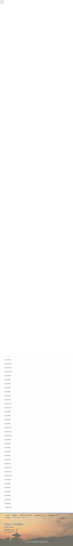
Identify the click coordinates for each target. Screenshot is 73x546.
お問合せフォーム (9, 529)
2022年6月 (8, 388)
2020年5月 (8, 452)
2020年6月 (8, 448)
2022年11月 (8, 368)
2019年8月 (8, 484)
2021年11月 (8, 408)
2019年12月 (8, 467)
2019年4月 (8, 495)
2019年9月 (8, 480)
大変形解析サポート (54, 515)
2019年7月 (8, 487)
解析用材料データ (40, 515)
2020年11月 (8, 432)
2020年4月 (8, 456)
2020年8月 (8, 440)
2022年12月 (8, 364)
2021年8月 (8, 416)
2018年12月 (8, 507)
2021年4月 (8, 424)
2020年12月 (8, 428)
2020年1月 (8, 463)
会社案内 (14, 515)
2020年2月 (8, 459)
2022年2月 (8, 400)
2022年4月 (8, 396)
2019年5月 (8, 491)
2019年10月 (8, 476)
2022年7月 (8, 384)
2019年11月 (8, 472)
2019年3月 (8, 499)
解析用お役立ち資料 (26, 515)
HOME (7, 515)
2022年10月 (8, 372)
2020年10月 (8, 436)
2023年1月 (8, 360)
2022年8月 (8, 380)
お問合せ (8, 517)
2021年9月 (8, 412)
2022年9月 (8, 376)
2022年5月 (8, 392)
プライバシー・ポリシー (20, 517)
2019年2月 (8, 503)
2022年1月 (8, 404)
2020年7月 (8, 444)
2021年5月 (8, 420)
